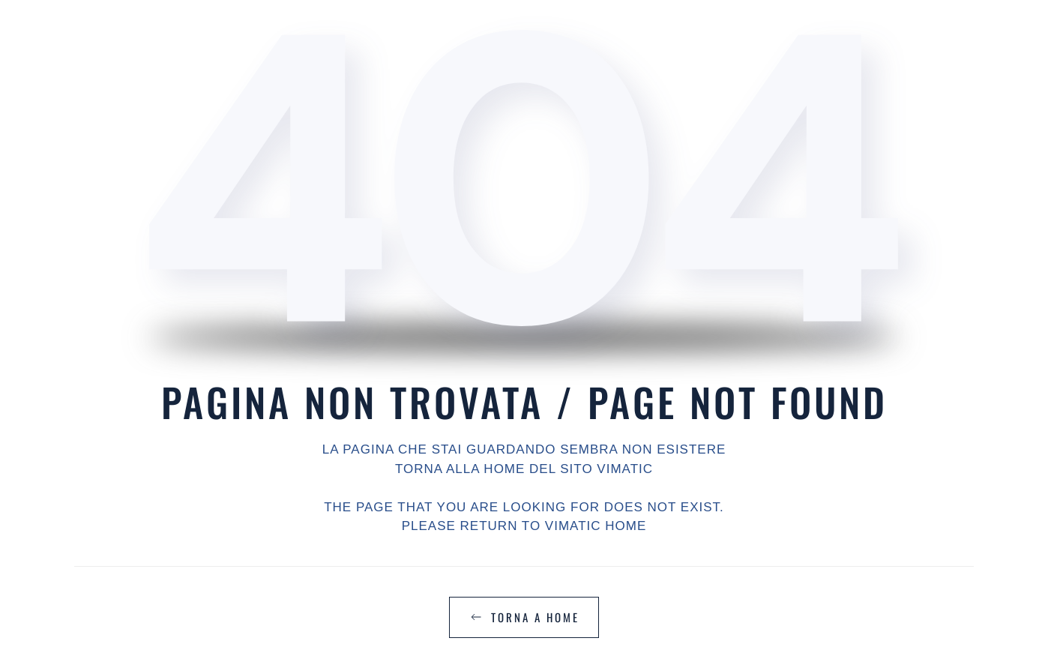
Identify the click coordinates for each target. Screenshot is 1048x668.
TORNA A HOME (524, 617)
